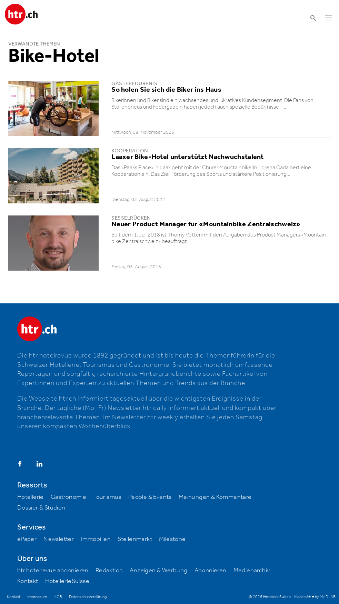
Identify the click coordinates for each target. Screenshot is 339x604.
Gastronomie (68, 497)
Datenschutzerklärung (88, 597)
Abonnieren (211, 570)
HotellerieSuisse (67, 581)
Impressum (37, 597)
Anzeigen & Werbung (158, 570)
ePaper (27, 539)
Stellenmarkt (135, 539)
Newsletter (58, 539)
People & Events (150, 497)
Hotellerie (30, 497)
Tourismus (107, 497)
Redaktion (109, 570)
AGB (58, 597)
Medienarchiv (251, 570)
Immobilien (96, 539)
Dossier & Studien (41, 508)
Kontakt (27, 581)
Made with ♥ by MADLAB (315, 597)
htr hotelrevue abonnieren (53, 570)
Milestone (172, 539)
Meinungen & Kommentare (215, 497)
